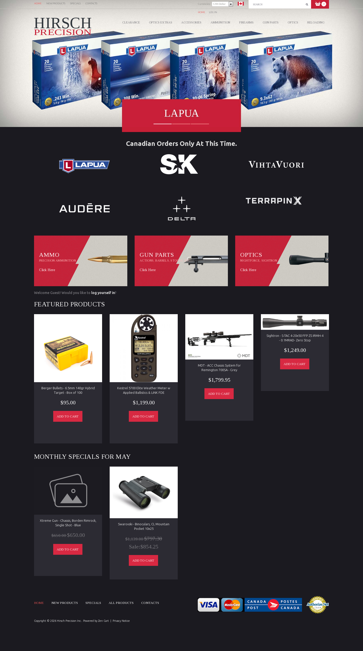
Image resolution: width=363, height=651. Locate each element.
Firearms (246, 22)
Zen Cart (103, 620)
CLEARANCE (131, 22)
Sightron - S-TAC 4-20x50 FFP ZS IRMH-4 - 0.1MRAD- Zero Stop (294, 338)
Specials (93, 603)
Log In (213, 12)
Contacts (150, 603)
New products (64, 603)
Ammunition (220, 22)
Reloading (315, 22)
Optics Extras (160, 22)
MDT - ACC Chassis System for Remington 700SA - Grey (219, 368)
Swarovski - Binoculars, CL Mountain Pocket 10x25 (143, 526)
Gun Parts (271, 22)
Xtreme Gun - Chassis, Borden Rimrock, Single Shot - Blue (68, 523)
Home (201, 12)
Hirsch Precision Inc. (69, 620)
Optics (293, 22)
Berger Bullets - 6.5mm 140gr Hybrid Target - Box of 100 (68, 390)
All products (121, 603)
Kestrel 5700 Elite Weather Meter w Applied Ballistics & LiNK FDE (143, 390)
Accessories (191, 22)
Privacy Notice (121, 620)
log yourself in (103, 293)
